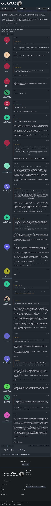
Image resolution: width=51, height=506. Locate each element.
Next (11, 34)
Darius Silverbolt (5, 31)
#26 (48, 101)
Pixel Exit (27, 501)
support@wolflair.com (28, 20)
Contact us (2, 504)
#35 (48, 296)
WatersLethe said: (18, 104)
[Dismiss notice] (48, 14)
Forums (5, 8)
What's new (14, 8)
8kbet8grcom (23, 494)
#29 (48, 163)
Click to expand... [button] (31, 154)
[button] (8, 8)
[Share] (46, 37)
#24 (48, 78)
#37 (48, 356)
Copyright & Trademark (6, 481)
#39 (48, 395)
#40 (48, 412)
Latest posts (28, 472)
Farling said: (17, 144)
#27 (48, 115)
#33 (48, 269)
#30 (48, 184)
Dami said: (17, 360)
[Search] (48, 8)
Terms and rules (8, 504)
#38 (48, 384)
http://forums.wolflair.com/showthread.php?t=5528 (34, 15)
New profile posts (29, 474)
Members (23, 8)
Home (20, 504)
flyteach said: (17, 41)
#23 (48, 63)
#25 (48, 90)
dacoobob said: (17, 285)
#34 (48, 281)
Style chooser (4, 503)
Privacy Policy (4, 480)
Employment (4, 479)
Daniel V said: (17, 188)
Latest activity (28, 476)
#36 (48, 333)
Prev (3, 34)
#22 (48, 52)
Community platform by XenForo (11, 501)
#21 (48, 37)
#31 (48, 215)
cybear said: (17, 118)
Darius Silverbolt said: (19, 218)
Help (18, 504)
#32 (48, 244)
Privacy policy (14, 504)
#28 (48, 140)
